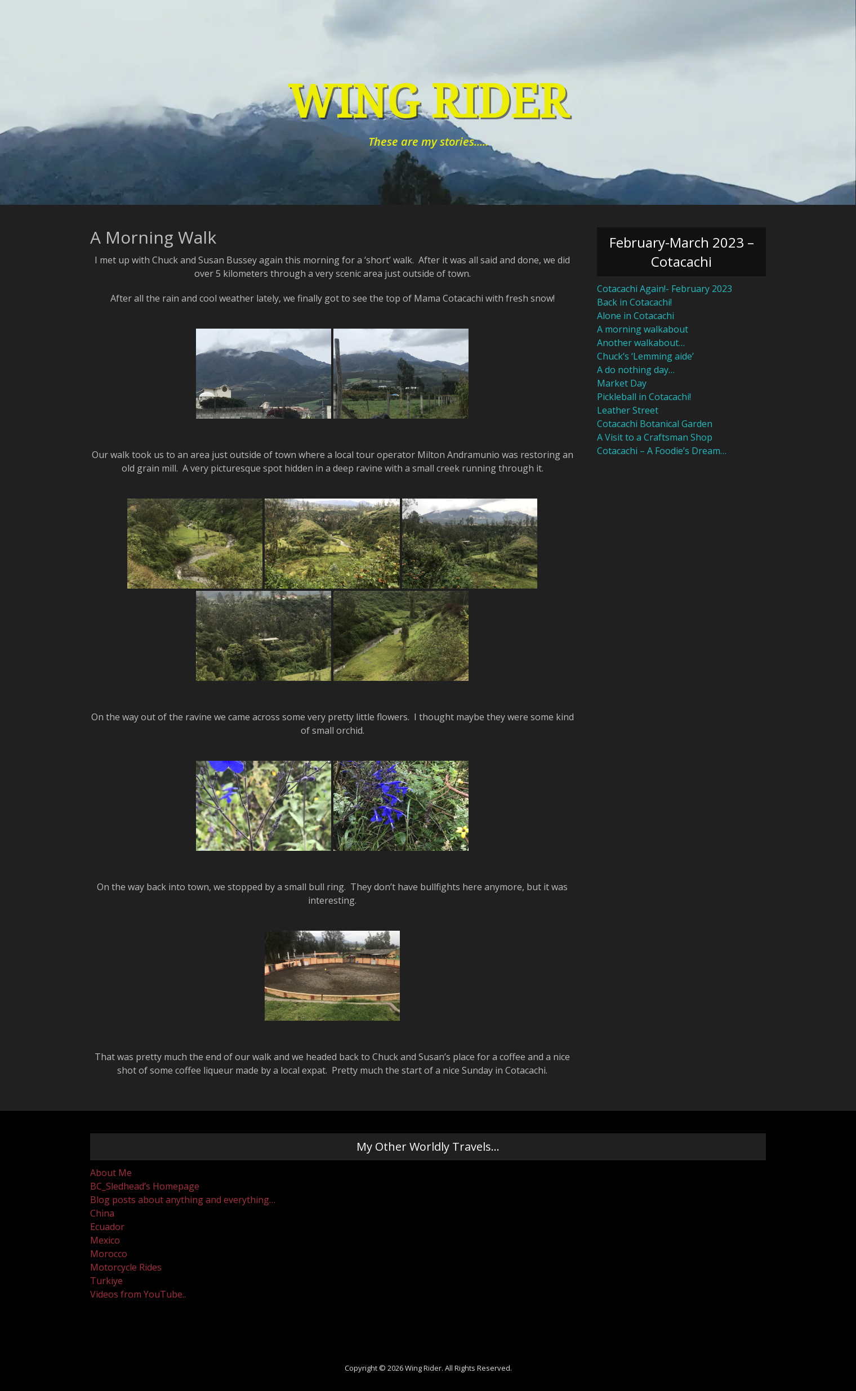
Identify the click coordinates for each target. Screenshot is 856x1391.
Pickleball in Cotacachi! (644, 397)
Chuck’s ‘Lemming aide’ (645, 356)
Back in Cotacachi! (634, 302)
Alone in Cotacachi (635, 315)
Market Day (622, 383)
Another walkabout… (641, 342)
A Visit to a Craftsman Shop (654, 437)
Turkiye (106, 1281)
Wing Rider (428, 102)
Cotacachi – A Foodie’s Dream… (661, 451)
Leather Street (627, 410)
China (102, 1213)
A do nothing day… (636, 370)
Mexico (105, 1240)
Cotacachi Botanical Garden (654, 424)
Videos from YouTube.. (138, 1294)
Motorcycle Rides (126, 1267)
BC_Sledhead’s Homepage (144, 1186)
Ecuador (107, 1227)
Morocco (108, 1254)
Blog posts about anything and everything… (182, 1199)
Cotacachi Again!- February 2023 (664, 288)
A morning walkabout (642, 329)
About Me (111, 1172)
